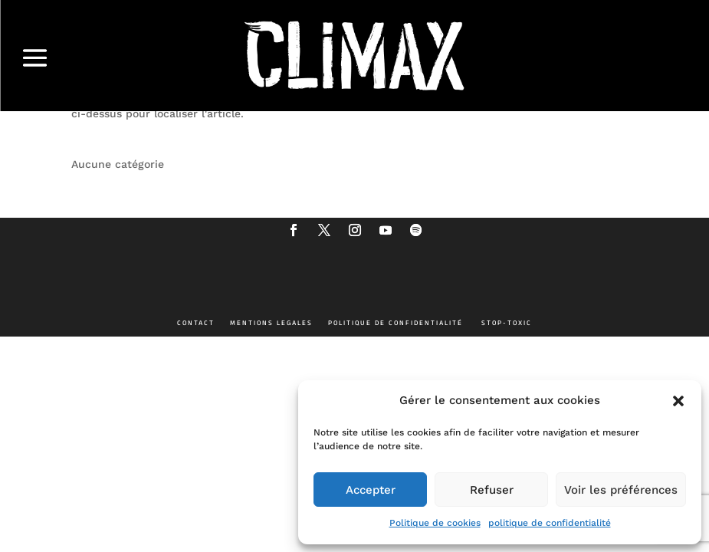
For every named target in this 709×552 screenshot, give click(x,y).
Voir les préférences (621, 490)
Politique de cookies (435, 523)
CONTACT (196, 323)
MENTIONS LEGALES (271, 323)
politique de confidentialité (549, 523)
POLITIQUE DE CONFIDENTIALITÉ (395, 323)
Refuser (492, 490)
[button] (678, 401)
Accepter (371, 490)
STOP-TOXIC (506, 323)
